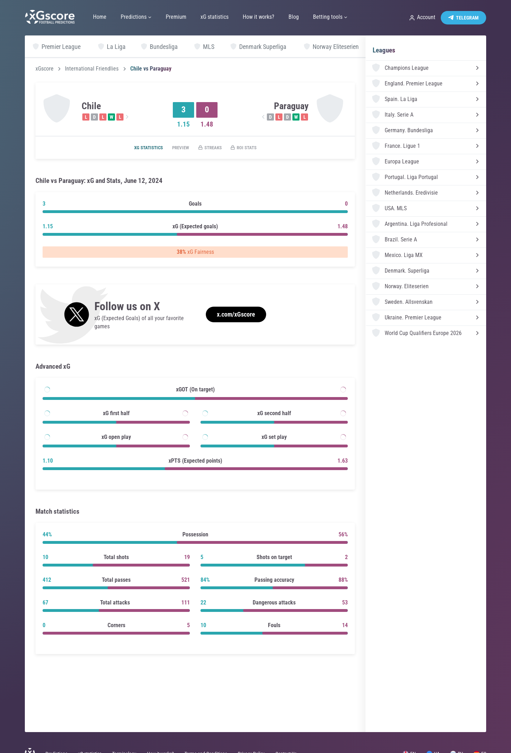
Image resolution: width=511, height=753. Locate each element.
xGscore (44, 69)
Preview (178, 148)
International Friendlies (92, 69)
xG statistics (142, 148)
